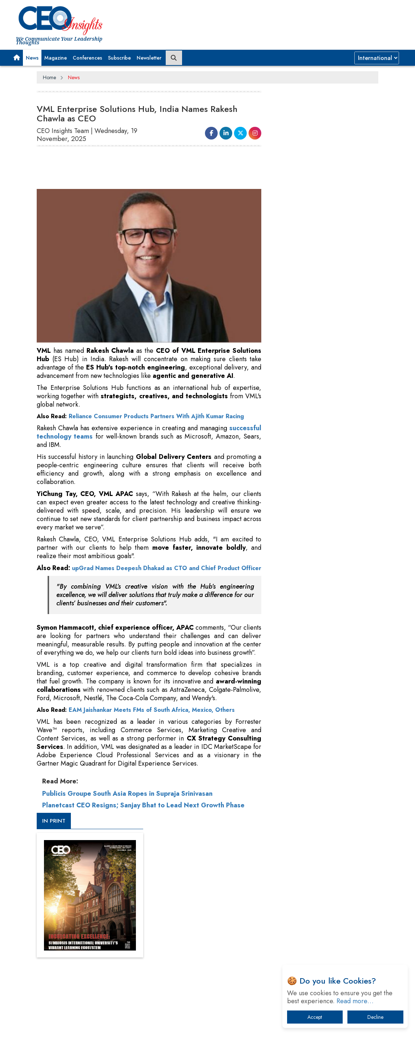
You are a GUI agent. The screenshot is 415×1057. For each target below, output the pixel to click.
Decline (375, 1017)
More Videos (291, 473)
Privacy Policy (124, 899)
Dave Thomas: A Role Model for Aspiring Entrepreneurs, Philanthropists (320, 741)
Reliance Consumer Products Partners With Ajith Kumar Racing (156, 416)
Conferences (87, 57)
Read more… (355, 1001)
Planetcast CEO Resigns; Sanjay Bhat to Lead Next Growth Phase (143, 813)
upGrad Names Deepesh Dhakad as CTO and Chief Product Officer (149, 572)
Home (49, 77)
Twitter (264, 898)
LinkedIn (245, 898)
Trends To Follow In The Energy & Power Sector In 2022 (322, 655)
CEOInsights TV (301, 360)
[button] (17, 58)
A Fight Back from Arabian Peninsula (325, 718)
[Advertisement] (266, 20)
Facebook (223, 898)
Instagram (285, 898)
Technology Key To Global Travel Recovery (321, 632)
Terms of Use (167, 899)
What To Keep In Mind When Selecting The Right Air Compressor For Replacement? (327, 696)
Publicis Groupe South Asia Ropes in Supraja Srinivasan (127, 801)
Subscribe (119, 57)
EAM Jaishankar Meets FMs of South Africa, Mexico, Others (152, 717)
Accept (314, 1017)
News (32, 57)
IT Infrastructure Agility (310, 673)
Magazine (55, 57)
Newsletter (149, 57)
